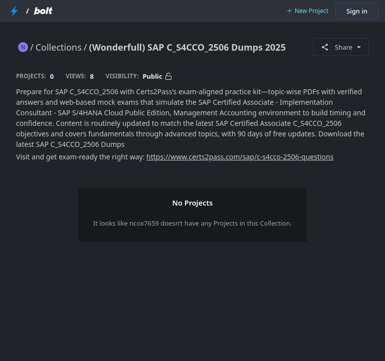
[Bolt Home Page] (43, 11)
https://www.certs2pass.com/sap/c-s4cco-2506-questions (239, 156)
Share (341, 47)
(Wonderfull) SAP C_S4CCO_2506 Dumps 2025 (187, 47)
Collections (59, 47)
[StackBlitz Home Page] (14, 11)
